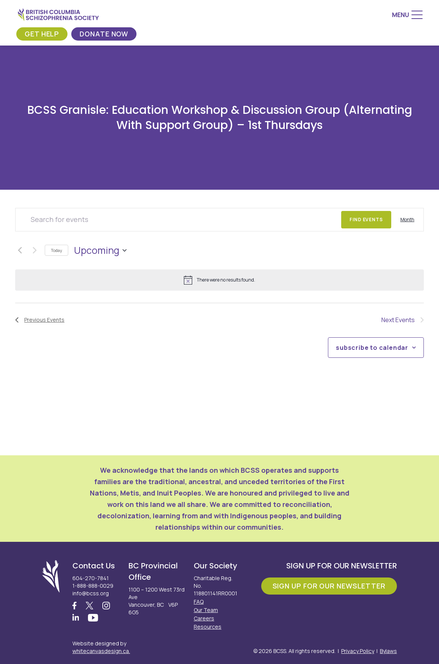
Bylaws (388, 651)
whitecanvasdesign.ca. (101, 651)
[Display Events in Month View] (407, 219)
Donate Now (104, 33)
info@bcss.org (90, 593)
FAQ (199, 601)
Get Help (42, 33)
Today (56, 250)
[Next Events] (34, 250)
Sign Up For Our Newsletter (329, 585)
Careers (204, 618)
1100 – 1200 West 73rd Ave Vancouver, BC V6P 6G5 (157, 601)
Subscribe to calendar (372, 347)
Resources (207, 626)
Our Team (206, 610)
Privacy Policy (357, 651)
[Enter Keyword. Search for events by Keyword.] (178, 219)
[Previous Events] (19, 250)
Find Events (366, 219)
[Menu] (407, 14)
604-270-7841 (90, 578)
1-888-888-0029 (92, 585)
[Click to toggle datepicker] (100, 250)
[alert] (219, 280)
